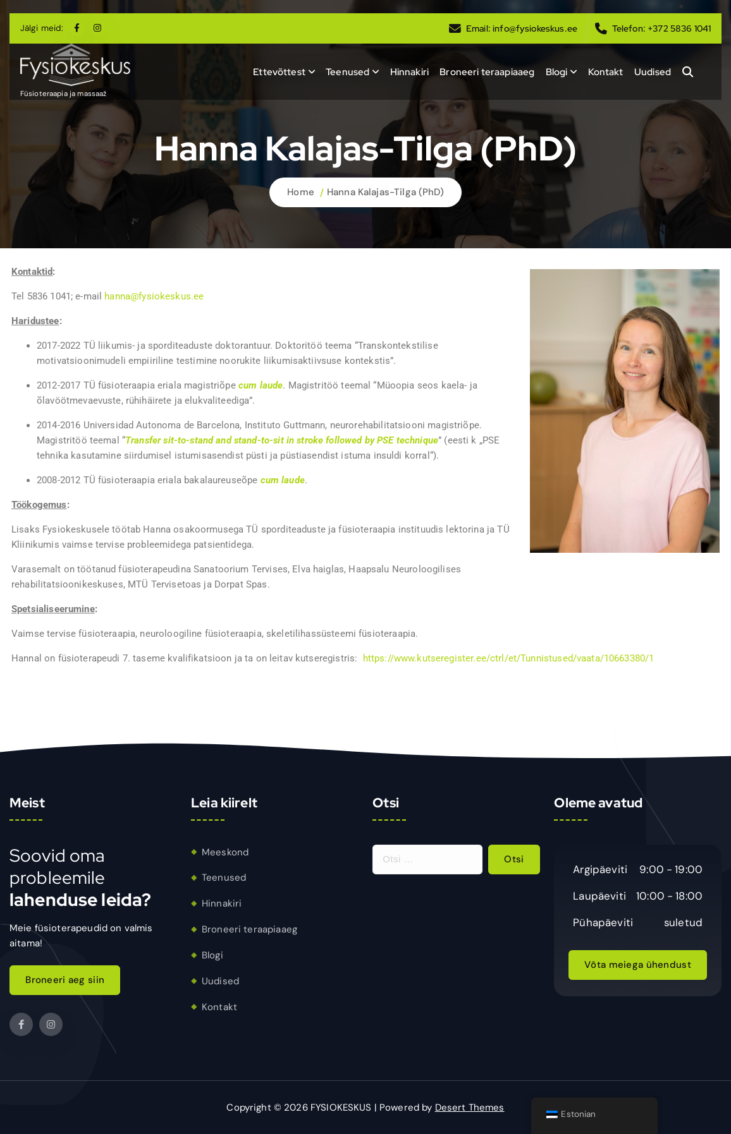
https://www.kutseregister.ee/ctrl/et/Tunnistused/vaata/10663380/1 (508, 658)
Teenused (347, 72)
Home (300, 192)
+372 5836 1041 (679, 28)
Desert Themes (470, 1107)
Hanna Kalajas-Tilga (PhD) (385, 192)
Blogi (557, 72)
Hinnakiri (409, 72)
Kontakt (606, 72)
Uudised (652, 72)
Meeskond (225, 852)
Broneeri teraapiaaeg (486, 72)
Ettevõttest (279, 72)
